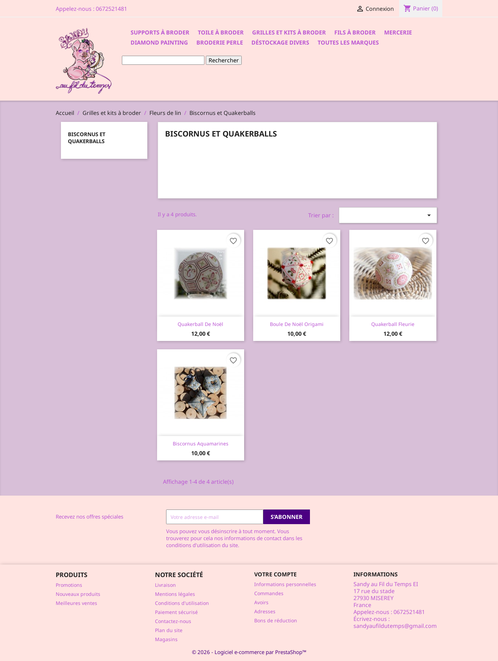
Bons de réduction (275, 620)
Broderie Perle (219, 42)
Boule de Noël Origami (297, 324)
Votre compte (275, 574)
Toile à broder (221, 32)
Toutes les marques (348, 42)
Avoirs (261, 602)
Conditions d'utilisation (182, 603)
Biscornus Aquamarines (200, 443)
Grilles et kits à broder (289, 32)
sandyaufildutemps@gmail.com (395, 626)
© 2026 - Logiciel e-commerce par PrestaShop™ (249, 651)
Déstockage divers (280, 42)
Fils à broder (355, 32)
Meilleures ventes (76, 603)
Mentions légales (175, 594)
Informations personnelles (285, 584)
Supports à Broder (160, 32)
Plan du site (168, 630)
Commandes (268, 593)
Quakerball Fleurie (392, 324)
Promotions (69, 585)
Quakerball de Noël (200, 324)
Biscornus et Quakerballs (87, 138)
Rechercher (224, 60)
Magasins (166, 639)
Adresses (264, 611)
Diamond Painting (159, 42)
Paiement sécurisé (176, 612)
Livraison (165, 585)
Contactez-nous (173, 621)
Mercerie (398, 32)
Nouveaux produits (78, 594)
